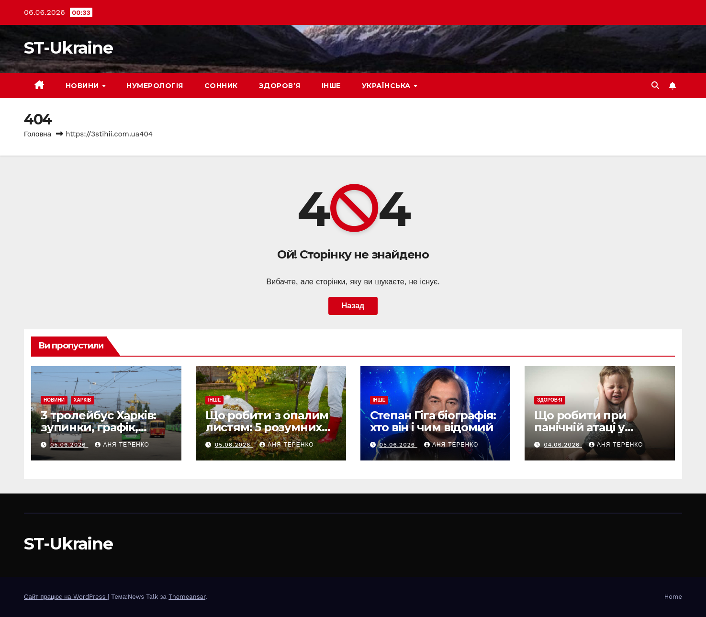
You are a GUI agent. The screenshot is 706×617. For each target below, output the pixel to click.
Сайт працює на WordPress (66, 596)
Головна (37, 134)
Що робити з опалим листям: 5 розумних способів (266, 427)
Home (673, 596)
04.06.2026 (563, 444)
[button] (655, 85)
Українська (387, 85)
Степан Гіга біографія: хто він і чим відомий (433, 421)
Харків (82, 400)
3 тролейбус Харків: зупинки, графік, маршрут (98, 427)
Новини (83, 85)
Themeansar (186, 596)
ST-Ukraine (68, 47)
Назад (353, 305)
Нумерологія (154, 85)
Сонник (221, 85)
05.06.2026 (69, 444)
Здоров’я (280, 85)
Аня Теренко (122, 444)
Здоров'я (549, 400)
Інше (331, 85)
